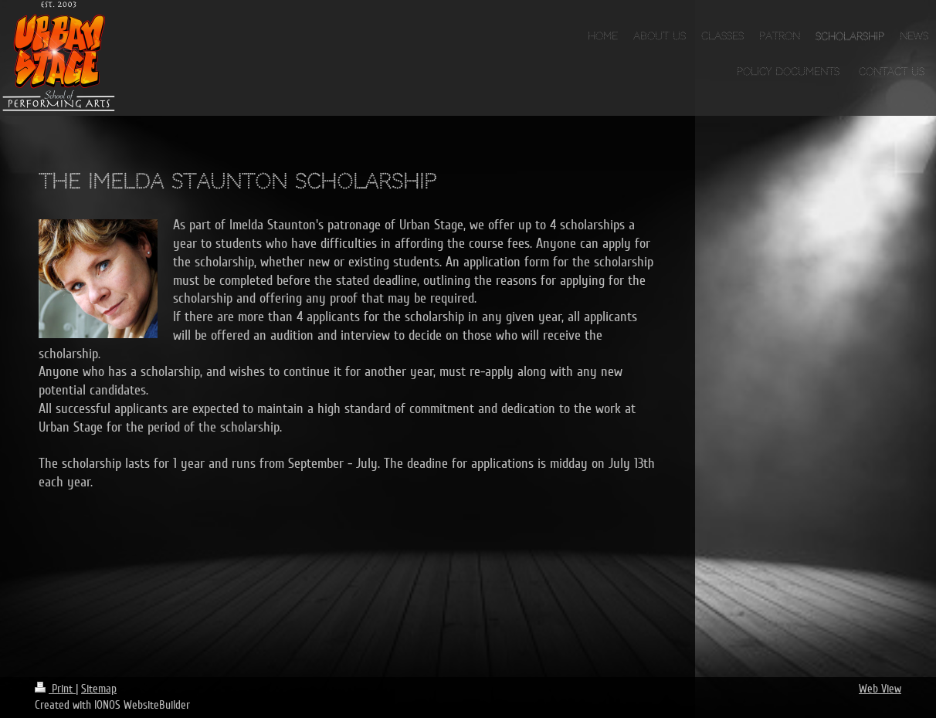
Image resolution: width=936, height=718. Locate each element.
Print (55, 689)
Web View (880, 689)
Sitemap (99, 689)
